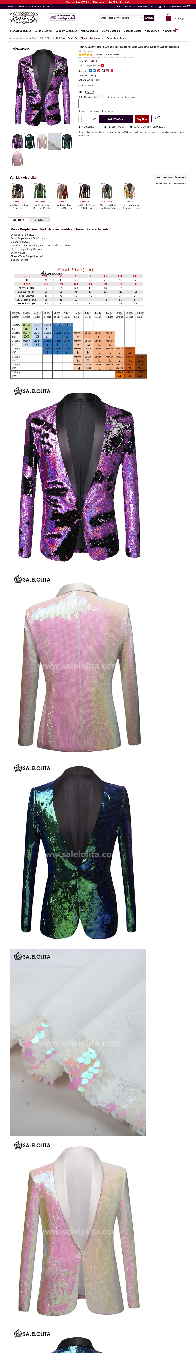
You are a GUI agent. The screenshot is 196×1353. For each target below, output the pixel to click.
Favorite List (129, 7)
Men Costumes (23, 38)
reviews (99, 54)
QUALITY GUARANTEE (144, 127)
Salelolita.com (27, 17)
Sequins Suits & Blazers (43, 38)
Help (153, 7)
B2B (119, 7)
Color (80, 85)
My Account (143, 7)
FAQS (162, 127)
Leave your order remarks (101, 111)
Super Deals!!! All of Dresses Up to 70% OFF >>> (98, 2)
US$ (165, 7)
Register (49, 7)
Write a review (112, 54)
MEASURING (88, 127)
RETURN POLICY (116, 127)
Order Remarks (85, 97)
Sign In (38, 7)
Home (10, 38)
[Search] (120, 18)
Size (80, 92)
